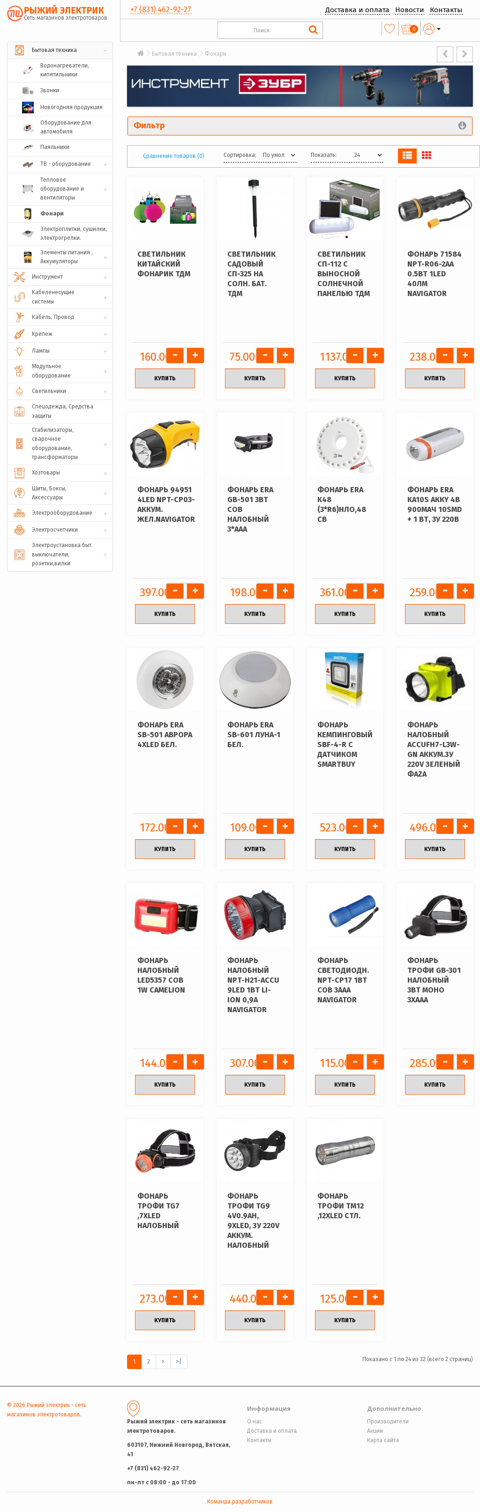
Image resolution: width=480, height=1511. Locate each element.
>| (178, 1361)
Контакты (446, 10)
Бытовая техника (174, 54)
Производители (388, 1421)
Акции (375, 1431)
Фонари (215, 54)
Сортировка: (240, 155)
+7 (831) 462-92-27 (160, 9)
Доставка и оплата (357, 10)
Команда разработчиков (240, 1501)
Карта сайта (383, 1440)
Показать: (324, 155)
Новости (409, 10)
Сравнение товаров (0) (173, 156)
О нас (254, 1421)
